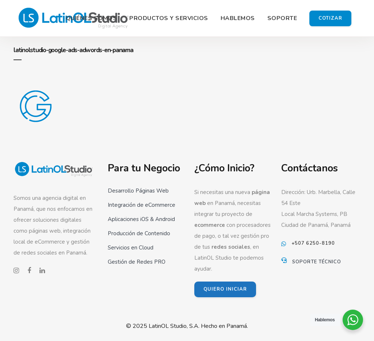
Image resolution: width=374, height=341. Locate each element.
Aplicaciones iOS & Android (141, 219)
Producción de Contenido (139, 233)
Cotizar (330, 18)
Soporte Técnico (316, 262)
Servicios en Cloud (130, 247)
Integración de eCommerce (141, 205)
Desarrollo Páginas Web (138, 190)
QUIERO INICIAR (225, 289)
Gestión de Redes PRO (136, 262)
